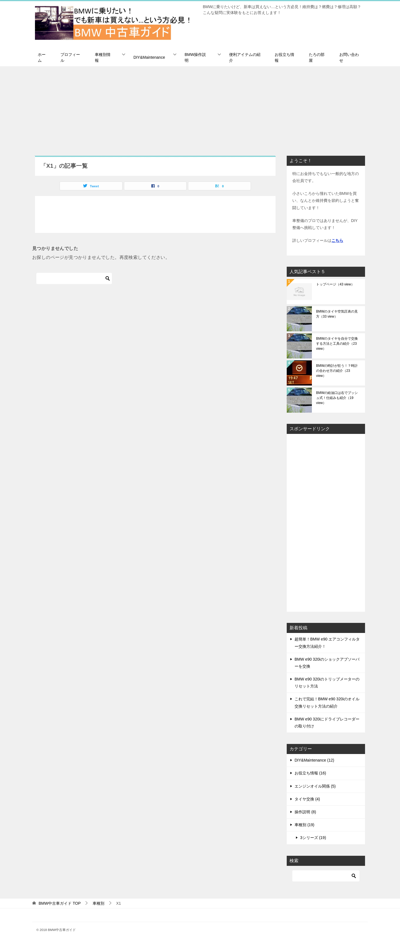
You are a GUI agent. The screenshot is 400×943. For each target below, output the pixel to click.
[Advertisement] (200, 108)
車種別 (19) (304, 825)
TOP (60, 903)
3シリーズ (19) (313, 837)
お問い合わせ (349, 57)
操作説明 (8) (305, 812)
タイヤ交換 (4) (307, 799)
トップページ (335, 284)
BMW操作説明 (195, 57)
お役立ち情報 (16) (310, 773)
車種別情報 (102, 57)
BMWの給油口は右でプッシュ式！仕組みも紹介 (337, 398)
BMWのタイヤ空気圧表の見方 (337, 313)
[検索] (74, 278)
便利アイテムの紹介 (244, 57)
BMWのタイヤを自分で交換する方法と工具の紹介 (337, 344)
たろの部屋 (316, 57)
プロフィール (70, 57)
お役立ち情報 (284, 57)
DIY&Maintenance (149, 57)
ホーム (42, 57)
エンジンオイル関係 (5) (315, 786)
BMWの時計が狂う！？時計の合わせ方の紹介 (337, 371)
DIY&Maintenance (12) (314, 760)
